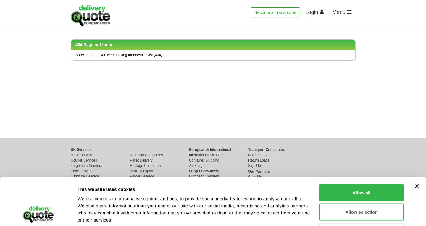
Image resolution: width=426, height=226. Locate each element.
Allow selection (361, 167)
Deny (361, 187)
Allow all (362, 148)
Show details (310, 214)
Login (314, 12)
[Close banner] (417, 142)
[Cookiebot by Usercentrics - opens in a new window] (38, 214)
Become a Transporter (275, 12)
